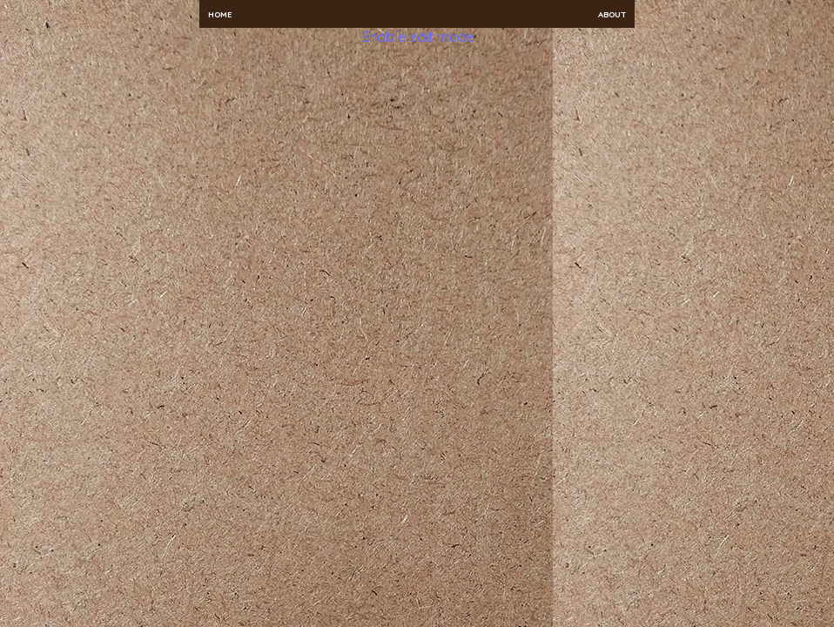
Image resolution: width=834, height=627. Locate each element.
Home (220, 14)
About (612, 14)
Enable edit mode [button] (417, 36)
